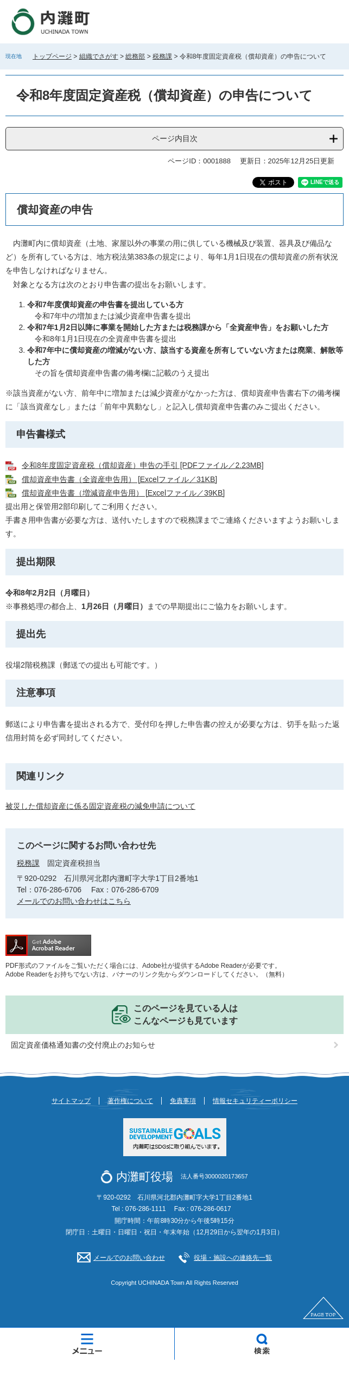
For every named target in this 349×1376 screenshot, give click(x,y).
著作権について (130, 1101)
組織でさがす (98, 56)
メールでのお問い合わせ (129, 1257)
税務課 (162, 56)
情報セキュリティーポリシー (255, 1101)
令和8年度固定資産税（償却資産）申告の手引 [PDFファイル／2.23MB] (143, 465)
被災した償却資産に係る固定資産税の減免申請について (100, 806)
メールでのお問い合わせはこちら (74, 901)
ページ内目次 (175, 138)
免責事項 (183, 1101)
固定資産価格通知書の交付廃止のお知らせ (83, 1045)
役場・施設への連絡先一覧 (233, 1257)
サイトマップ (71, 1101)
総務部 (135, 56)
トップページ (52, 56)
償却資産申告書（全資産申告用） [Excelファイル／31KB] (119, 479)
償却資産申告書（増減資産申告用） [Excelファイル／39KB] (123, 493)
